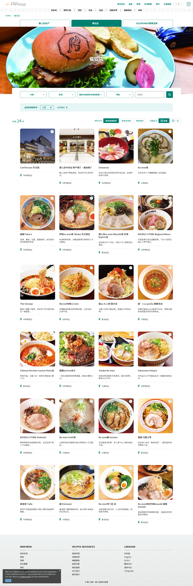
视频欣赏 (113, 10)
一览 (175, 120)
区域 (61, 94)
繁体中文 (128, 563)
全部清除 (62, 107)
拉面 (47, 107)
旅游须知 (76, 553)
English (127, 557)
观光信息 (24, 553)
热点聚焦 (24, 563)
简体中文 (128, 567)
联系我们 (76, 574)
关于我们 (76, 571)
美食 (22, 557)
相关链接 (76, 567)
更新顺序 (140, 120)
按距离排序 (126, 120)
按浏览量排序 (111, 120)
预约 (22, 567)
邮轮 (140, 10)
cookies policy (25, 576)
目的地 (54, 10)
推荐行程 (67, 10)
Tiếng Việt (128, 571)
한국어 (127, 560)
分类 (32, 94)
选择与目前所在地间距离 (89, 94)
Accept (8, 580)
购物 (22, 560)
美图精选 (127, 10)
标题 (164, 120)
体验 (80, 10)
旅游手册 (76, 563)
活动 (90, 10)
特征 (118, 94)
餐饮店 (17, 15)
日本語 (127, 553)
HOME (8, 15)
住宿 (101, 10)
